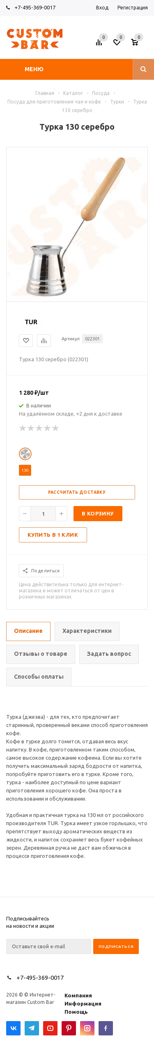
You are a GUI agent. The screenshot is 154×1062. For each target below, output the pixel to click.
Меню (34, 69)
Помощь (76, 1012)
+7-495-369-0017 (34, 7)
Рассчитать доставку (77, 492)
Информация (82, 1003)
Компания (78, 995)
